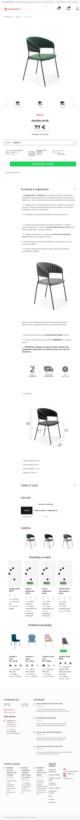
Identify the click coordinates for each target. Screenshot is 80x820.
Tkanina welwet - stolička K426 (45, 510)
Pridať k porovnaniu (12, 172)
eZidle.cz (69, 774)
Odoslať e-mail (10, 712)
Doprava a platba (48, 2)
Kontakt (74, 2)
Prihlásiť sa (52, 802)
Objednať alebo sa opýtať (43, 164)
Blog (69, 2)
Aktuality (39, 700)
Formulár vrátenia (54, 788)
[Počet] (6, 164)
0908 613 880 (8, 2)
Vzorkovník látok (61, 2)
